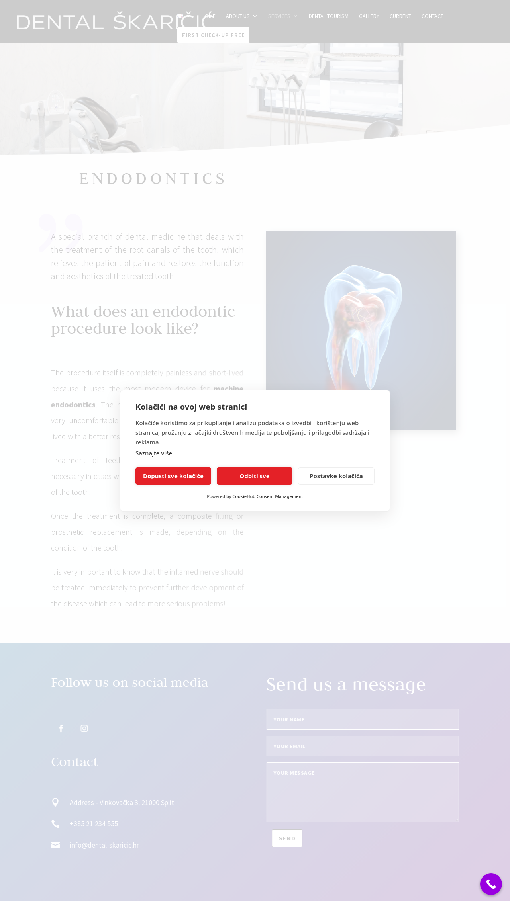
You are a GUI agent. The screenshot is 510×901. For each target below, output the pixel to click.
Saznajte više (153, 453)
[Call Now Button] (491, 884)
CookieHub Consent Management (267, 496)
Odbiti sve (254, 476)
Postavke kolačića (336, 476)
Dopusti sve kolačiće (173, 476)
